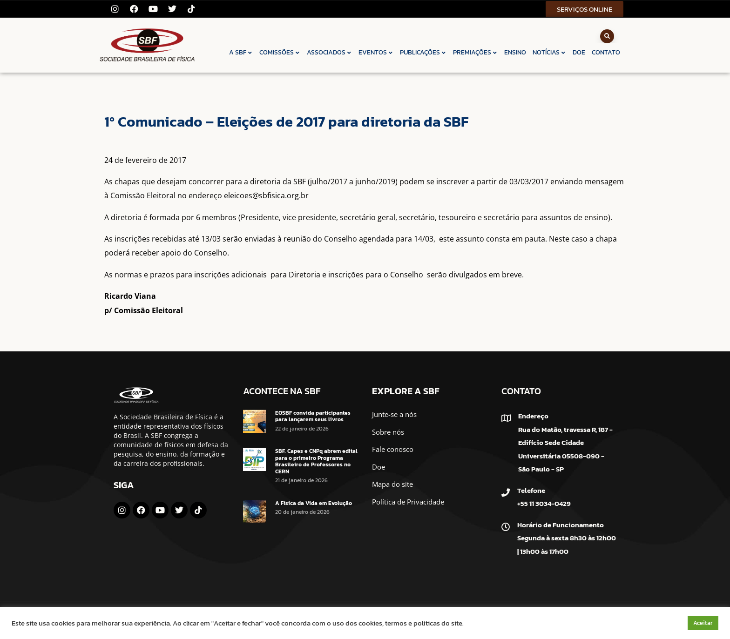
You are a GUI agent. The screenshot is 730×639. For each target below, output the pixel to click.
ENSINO (515, 52)
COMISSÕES (279, 52)
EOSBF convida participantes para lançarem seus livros (313, 416)
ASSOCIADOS (329, 52)
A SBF (241, 52)
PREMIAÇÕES (475, 52)
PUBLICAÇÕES (423, 52)
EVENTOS (375, 52)
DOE (579, 52)
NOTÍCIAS (549, 52)
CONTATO (606, 52)
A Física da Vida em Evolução (313, 503)
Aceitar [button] (703, 623)
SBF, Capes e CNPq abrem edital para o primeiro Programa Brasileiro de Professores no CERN (316, 461)
